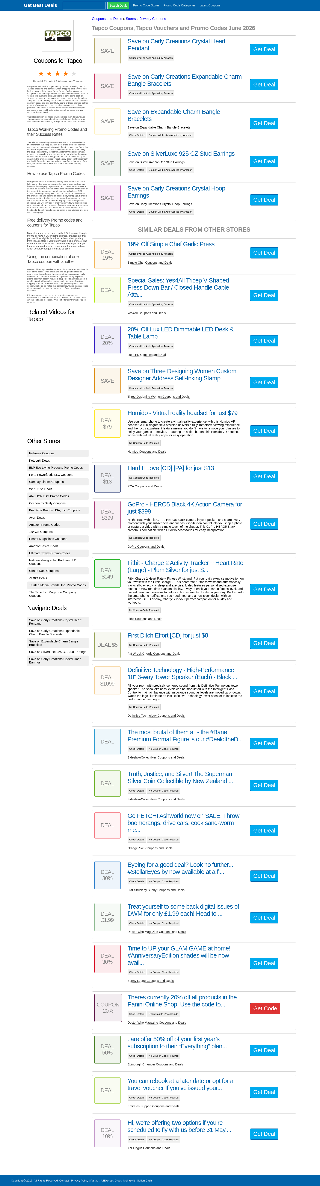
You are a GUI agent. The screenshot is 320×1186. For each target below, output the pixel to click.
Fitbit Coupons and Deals (145, 619)
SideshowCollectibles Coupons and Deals (156, 757)
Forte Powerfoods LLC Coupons (51, 474)
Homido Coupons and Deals (147, 451)
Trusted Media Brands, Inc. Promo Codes (57, 585)
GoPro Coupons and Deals (146, 546)
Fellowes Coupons (41, 453)
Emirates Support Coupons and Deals (154, 1106)
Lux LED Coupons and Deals (148, 355)
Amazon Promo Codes (44, 524)
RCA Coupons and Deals (145, 486)
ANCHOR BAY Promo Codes (49, 496)
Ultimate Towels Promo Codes (49, 553)
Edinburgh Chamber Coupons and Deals (155, 1064)
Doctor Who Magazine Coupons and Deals (157, 932)
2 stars (49, 73)
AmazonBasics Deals (43, 546)
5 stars (74, 73)
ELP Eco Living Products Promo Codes (56, 467)
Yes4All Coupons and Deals (147, 313)
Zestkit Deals (38, 578)
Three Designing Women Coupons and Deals (159, 396)
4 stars (66, 73)
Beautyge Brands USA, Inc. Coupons (54, 510)
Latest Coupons (209, 5)
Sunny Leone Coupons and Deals (151, 980)
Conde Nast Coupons (44, 571)
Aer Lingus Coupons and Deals (149, 1148)
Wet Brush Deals (40, 489)
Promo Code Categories (179, 5)
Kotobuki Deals (39, 460)
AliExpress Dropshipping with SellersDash (126, 1180)
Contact (64, 1180)
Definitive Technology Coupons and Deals (156, 715)
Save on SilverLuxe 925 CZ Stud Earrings (57, 652)
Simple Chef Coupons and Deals (150, 262)
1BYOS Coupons (41, 531)
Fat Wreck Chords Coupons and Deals (154, 653)
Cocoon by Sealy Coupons (47, 503)
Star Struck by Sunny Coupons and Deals (156, 890)
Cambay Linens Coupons (46, 481)
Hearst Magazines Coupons (48, 539)
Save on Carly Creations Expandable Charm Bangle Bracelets (54, 632)
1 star (41, 73)
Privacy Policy (79, 1180)
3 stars (58, 73)
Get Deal (264, 49)
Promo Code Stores (146, 5)
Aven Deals (37, 517)
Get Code (265, 1008)
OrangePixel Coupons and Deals (150, 848)
